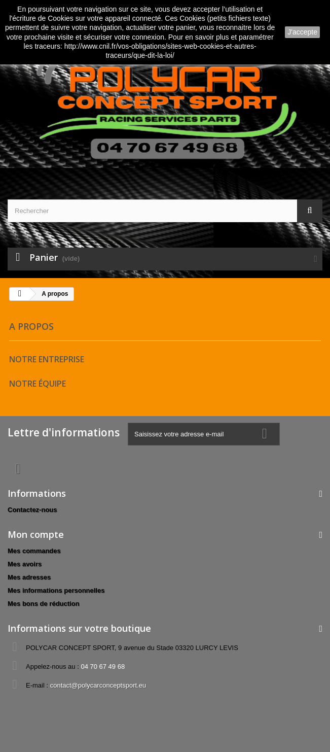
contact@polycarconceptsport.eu (98, 685)
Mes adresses (29, 577)
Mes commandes (34, 551)
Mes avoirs (25, 564)
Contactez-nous (32, 510)
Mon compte (36, 534)
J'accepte (302, 32)
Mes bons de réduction (44, 603)
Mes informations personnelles (56, 590)
